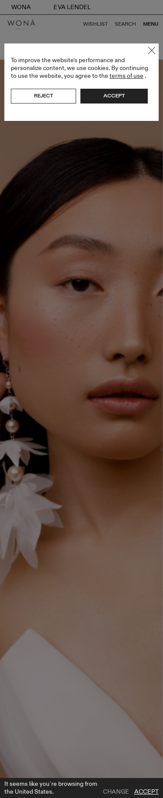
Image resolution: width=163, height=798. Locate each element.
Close (152, 50)
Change (116, 792)
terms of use (126, 76)
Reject (43, 95)
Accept (146, 792)
